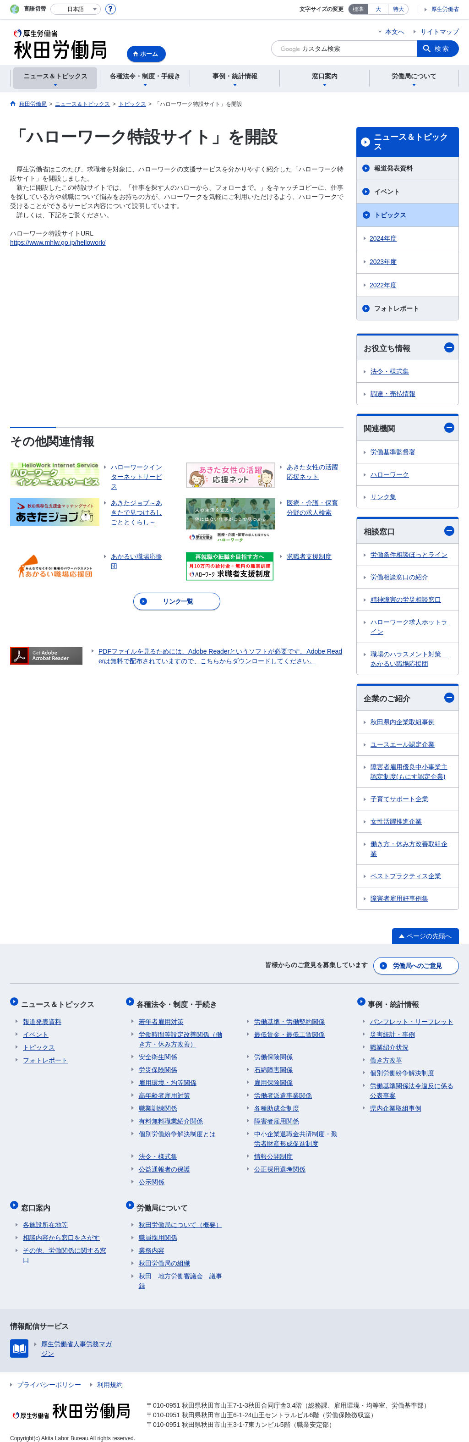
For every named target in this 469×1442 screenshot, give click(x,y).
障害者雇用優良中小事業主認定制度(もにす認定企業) (409, 773)
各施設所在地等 (45, 1216)
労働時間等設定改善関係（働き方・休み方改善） (180, 1035)
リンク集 (383, 497)
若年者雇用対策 (161, 1017)
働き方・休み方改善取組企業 (409, 850)
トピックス (390, 215)
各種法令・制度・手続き (179, 1002)
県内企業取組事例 (395, 1104)
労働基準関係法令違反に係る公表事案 (411, 1086)
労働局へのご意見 (417, 966)
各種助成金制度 (276, 1104)
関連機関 (409, 429)
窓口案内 (37, 1201)
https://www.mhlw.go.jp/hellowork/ (58, 242)
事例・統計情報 (395, 1002)
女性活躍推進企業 (396, 823)
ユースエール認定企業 (403, 746)
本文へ (394, 31)
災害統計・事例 (392, 1030)
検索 (442, 48)
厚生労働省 (445, 9)
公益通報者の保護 (164, 1165)
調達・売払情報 (393, 394)
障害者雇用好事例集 (399, 900)
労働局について (164, 1201)
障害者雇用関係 (276, 1117)
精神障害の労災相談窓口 (406, 601)
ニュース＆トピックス (411, 142)
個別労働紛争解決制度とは (177, 1130)
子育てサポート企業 (399, 800)
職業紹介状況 (389, 1043)
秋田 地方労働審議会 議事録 (180, 1272)
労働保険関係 (273, 1053)
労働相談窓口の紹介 (399, 578)
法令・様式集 (390, 371)
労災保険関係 (158, 1065)
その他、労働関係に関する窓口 (64, 1246)
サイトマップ (439, 31)
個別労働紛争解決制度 (402, 1069)
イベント (387, 191)
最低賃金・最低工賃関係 (289, 1030)
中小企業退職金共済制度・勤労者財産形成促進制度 (296, 1134)
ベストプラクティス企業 (406, 877)
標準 (358, 9)
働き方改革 (386, 1056)
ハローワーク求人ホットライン (409, 628)
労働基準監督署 (393, 453)
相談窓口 (409, 532)
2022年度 (383, 285)
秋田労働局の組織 (164, 1255)
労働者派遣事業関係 (283, 1091)
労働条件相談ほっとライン (409, 556)
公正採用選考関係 (279, 1165)
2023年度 (383, 261)
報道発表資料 (393, 168)
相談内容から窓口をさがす (61, 1229)
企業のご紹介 (409, 699)
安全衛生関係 (158, 1053)
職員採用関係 (158, 1229)
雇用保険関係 (273, 1078)
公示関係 (151, 1178)
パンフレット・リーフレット (411, 1017)
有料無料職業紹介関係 (171, 1117)
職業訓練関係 (158, 1104)
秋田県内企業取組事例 (403, 723)
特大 (398, 9)
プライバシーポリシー (49, 1376)
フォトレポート (396, 308)
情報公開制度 (273, 1152)
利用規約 (110, 1376)
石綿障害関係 (273, 1065)
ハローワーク (390, 475)
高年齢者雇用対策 (164, 1091)
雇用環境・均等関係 (167, 1078)
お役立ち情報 (409, 347)
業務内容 (151, 1242)
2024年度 (383, 238)
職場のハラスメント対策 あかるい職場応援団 (409, 660)
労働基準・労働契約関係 (289, 1017)
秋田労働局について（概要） (180, 1216)
